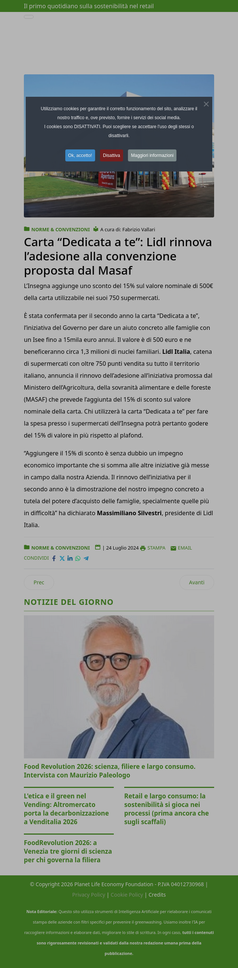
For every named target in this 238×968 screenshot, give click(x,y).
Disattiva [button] (111, 155)
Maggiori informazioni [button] (152, 155)
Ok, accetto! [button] (80, 155)
